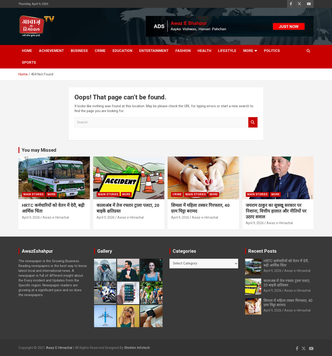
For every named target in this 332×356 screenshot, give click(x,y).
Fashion (183, 51)
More (248, 51)
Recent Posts (262, 251)
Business (79, 51)
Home (27, 51)
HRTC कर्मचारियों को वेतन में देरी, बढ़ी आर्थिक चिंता (286, 263)
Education (122, 51)
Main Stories (33, 194)
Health (204, 51)
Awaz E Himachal (59, 348)
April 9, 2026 (31, 217)
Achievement (51, 51)
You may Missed (39, 150)
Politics (272, 51)
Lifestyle (227, 51)
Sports (29, 62)
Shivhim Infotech (137, 348)
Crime (100, 51)
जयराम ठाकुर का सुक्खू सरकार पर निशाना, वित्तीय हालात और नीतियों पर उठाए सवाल (276, 211)
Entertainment (154, 51)
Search (253, 122)
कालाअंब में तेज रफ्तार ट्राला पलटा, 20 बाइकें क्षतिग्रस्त (287, 283)
